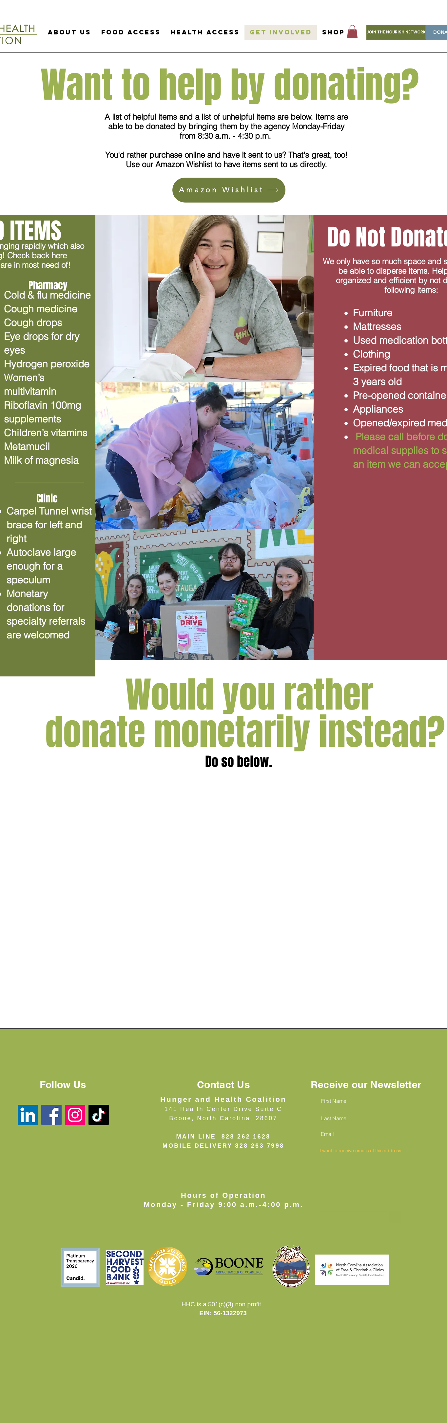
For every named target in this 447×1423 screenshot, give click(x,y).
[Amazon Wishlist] (228, 190)
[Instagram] (75, 1115)
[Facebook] (51, 1115)
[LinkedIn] (28, 1115)
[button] (352, 31)
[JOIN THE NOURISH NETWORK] (396, 32)
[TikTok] (98, 1115)
